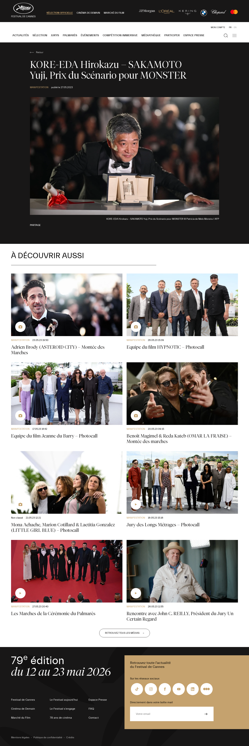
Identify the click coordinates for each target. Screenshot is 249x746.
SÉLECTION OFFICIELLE (60, 13)
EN (235, 27)
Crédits (70, 737)
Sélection (40, 35)
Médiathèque (151, 35)
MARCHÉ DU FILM (114, 13)
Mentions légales (20, 737)
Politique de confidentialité (47, 737)
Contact (94, 717)
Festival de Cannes (23, 699)
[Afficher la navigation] (234, 35)
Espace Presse (193, 35)
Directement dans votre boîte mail (151, 702)
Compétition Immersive (120, 35)
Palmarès (70, 35)
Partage (35, 225)
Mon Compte (218, 27)
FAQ (91, 708)
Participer (172, 35)
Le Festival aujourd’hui (64, 699)
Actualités (20, 35)
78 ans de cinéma (61, 717)
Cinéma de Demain (23, 708)
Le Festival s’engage (62, 708)
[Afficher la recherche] (226, 35)
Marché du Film (20, 717)
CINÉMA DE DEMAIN (88, 13)
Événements (90, 35)
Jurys (55, 35)
